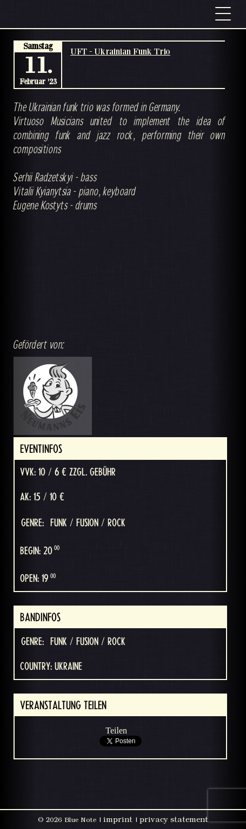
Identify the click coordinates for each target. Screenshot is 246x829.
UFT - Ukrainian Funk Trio (120, 51)
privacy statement (173, 819)
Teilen (116, 730)
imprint (117, 819)
